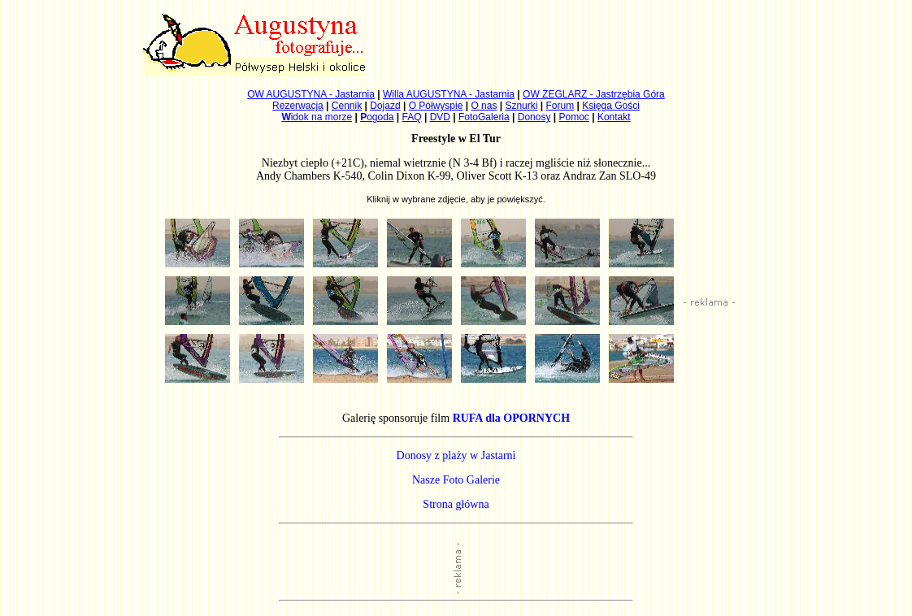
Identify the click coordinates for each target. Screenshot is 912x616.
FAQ (412, 117)
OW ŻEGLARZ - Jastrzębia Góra (594, 94)
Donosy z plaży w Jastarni (456, 455)
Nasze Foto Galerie (456, 480)
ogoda (376, 117)
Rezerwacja (298, 105)
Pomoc (574, 117)
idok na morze (316, 117)
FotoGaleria (484, 117)
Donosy (534, 117)
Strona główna (456, 504)
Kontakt (614, 117)
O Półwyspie (436, 105)
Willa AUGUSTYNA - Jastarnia (449, 94)
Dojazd (385, 105)
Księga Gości (611, 105)
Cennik (347, 105)
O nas (484, 105)
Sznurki (521, 105)
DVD (440, 117)
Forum (560, 105)
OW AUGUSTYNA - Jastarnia (311, 94)
